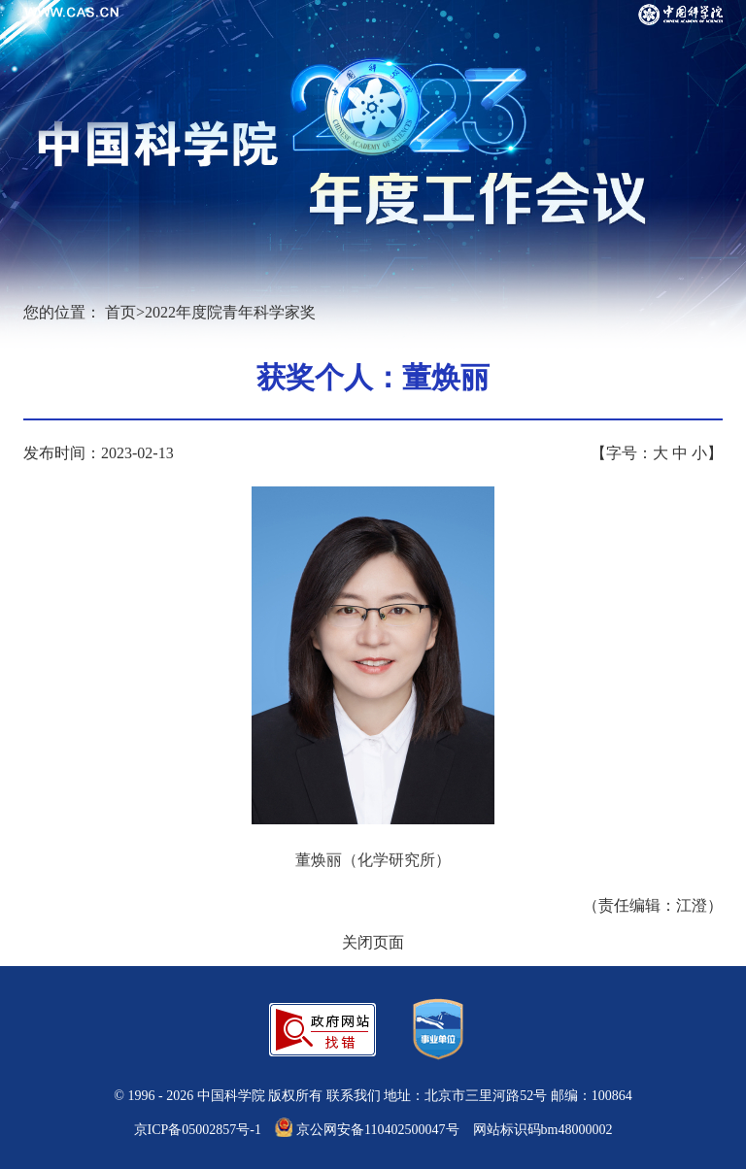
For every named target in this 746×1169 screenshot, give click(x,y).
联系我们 (353, 1095)
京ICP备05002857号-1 (197, 1129)
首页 (120, 312)
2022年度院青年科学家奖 (230, 312)
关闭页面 (373, 942)
